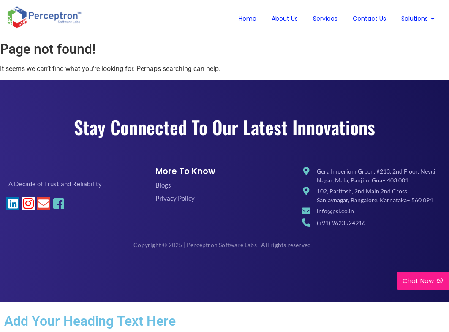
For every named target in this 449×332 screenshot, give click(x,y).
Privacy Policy (175, 198)
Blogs (163, 185)
